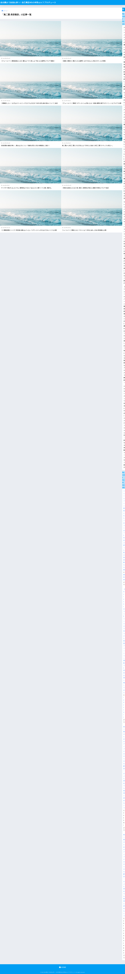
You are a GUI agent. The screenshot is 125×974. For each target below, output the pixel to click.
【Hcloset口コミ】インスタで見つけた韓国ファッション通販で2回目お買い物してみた (124, 640)
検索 (123, 9)
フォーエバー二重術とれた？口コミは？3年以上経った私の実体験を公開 (124, 530)
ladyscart (123, 707)
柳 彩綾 (124, 577)
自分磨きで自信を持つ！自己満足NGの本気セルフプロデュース (28, 2)
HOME (62, 967)
